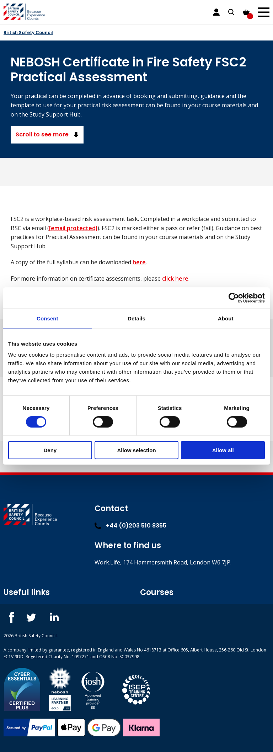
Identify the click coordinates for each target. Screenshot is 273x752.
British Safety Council (28, 32)
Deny (50, 450)
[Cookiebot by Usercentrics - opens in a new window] (234, 297)
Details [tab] (136, 318)
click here (175, 278)
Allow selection (136, 450)
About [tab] (226, 318)
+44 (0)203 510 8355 (130, 525)
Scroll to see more (47, 134)
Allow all (223, 450)
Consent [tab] (47, 318)
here (139, 262)
